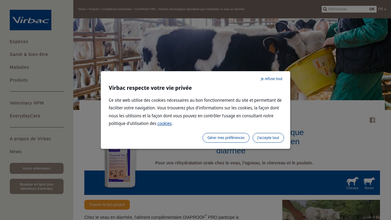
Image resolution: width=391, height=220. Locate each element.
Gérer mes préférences (226, 137)
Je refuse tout (272, 78)
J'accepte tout (268, 137)
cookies (164, 123)
